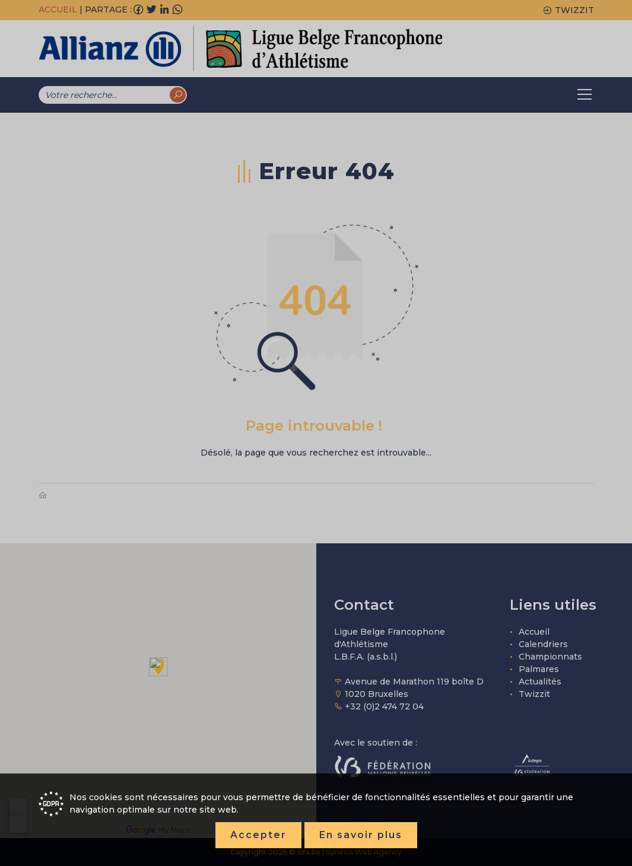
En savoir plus (360, 834)
